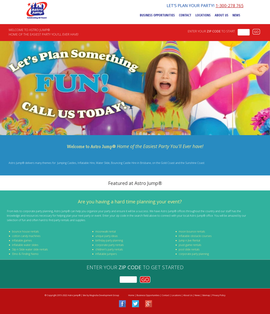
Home (131, 295)
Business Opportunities (157, 15)
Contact (185, 15)
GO (256, 32)
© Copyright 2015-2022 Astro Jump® (62, 295)
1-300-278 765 (229, 5)
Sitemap (206, 295)
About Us (221, 15)
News (236, 15)
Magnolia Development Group (104, 295)
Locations (203, 15)
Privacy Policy (218, 295)
